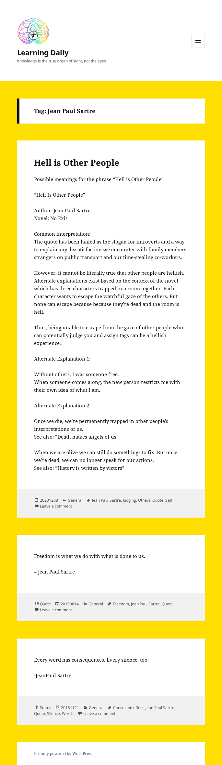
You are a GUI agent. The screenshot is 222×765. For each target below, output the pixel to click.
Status (45, 707)
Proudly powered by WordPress (63, 753)
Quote (157, 500)
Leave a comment (56, 506)
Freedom (121, 604)
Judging (129, 500)
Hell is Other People (76, 162)
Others (144, 500)
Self (168, 500)
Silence (53, 713)
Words (68, 713)
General (75, 500)
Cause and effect (128, 707)
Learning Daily (43, 52)
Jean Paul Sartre (106, 500)
